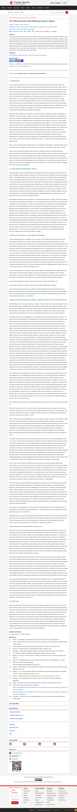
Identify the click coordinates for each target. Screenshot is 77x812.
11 (10, 671)
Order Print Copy (13, 727)
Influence (44, 55)
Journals (16, 8)
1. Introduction (14, 81)
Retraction (61, 797)
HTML (29, 31)
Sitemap (26, 797)
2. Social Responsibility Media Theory (23, 169)
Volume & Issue (51, 804)
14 (10, 682)
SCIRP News (57, 810)
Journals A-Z (27, 791)
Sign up (31, 810)
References (12, 637)
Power (39, 55)
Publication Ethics (63, 793)
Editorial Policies (39, 793)
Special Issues (39, 804)
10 (10, 667)
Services (40, 8)
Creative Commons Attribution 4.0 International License (50, 781)
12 (10, 676)
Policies (61, 788)
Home (4, 8)
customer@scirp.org (17, 753)
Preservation (62, 795)
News (28, 8)
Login (64, 3)
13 (10, 678)
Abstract (11, 34)
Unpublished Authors (23, 55)
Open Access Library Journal (16, 17)
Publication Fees (39, 802)
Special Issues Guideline (16, 718)
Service (49, 788)
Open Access (62, 791)
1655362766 (15, 759)
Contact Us (12, 730)
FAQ (10, 733)
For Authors (38, 795)
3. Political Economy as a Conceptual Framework (27, 235)
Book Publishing (13, 55)
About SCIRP (39, 788)
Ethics (36, 791)
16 (19, 515)
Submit (46, 8)
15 (10, 685)
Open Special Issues (15, 712)
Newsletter (12, 724)
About (34, 8)
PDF (25, 31)
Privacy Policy (62, 800)
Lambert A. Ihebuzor (14, 24)
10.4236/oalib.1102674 (17, 31)
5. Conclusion (14, 601)
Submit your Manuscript (43, 810)
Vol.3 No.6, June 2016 (30, 17)
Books (23, 8)
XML (33, 31)
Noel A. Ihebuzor (24, 24)
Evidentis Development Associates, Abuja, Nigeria (22, 29)
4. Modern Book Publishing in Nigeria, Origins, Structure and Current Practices (38, 300)
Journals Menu (15, 703)
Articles (9, 8)
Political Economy (33, 55)
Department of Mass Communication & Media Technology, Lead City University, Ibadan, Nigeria (33, 27)
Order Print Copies (51, 795)
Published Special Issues (16, 715)
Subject (26, 793)
